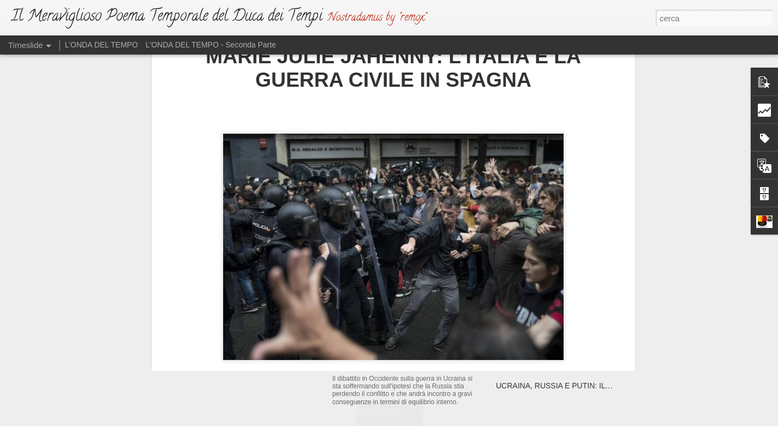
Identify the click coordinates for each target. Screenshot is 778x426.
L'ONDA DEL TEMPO (101, 44)
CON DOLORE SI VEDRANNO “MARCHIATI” (573, 290)
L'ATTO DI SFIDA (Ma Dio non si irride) (417, 334)
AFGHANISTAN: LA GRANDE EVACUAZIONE (575, 309)
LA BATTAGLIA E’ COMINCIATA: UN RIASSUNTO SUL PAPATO (605, 328)
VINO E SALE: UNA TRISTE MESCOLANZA (571, 366)
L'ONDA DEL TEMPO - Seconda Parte (211, 44)
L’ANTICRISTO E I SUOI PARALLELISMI (566, 347)
